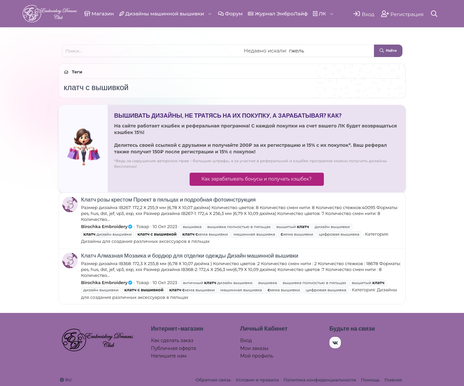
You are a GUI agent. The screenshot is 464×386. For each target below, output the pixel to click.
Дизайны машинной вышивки (161, 13)
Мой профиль (256, 356)
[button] (209, 13)
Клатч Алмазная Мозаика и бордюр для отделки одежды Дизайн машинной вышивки (189, 255)
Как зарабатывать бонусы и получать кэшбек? (256, 179)
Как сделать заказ (172, 340)
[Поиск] (434, 13)
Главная (393, 379)
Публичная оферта (173, 348)
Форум (230, 13)
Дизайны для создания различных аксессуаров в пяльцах (145, 241)
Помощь (370, 379)
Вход (246, 340)
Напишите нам (169, 356)
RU (66, 379)
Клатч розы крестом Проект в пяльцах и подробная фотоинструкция (168, 199)
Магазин (99, 13)
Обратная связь (213, 379)
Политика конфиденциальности (320, 379)
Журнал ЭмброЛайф (278, 13)
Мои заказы (254, 348)
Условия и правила (257, 379)
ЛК (319, 13)
